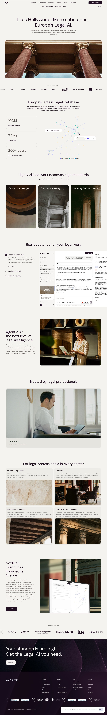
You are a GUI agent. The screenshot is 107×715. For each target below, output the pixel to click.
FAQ (36, 709)
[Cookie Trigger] (29, 709)
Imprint (8, 709)
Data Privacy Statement (17, 709)
